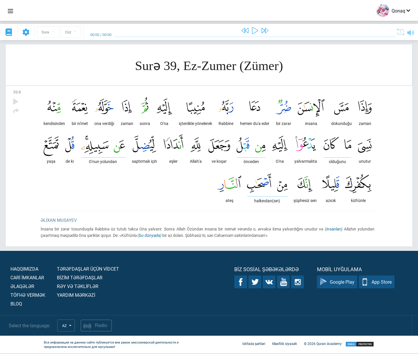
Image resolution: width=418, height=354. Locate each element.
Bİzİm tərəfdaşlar (79, 278)
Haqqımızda (24, 270)
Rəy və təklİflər (77, 287)
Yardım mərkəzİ (76, 296)
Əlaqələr (22, 287)
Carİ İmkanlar (27, 278)
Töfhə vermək (27, 296)
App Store (377, 282)
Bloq (16, 304)
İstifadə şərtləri (253, 344)
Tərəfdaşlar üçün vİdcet (88, 270)
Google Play (337, 282)
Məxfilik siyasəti (284, 344)
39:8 (17, 92)
